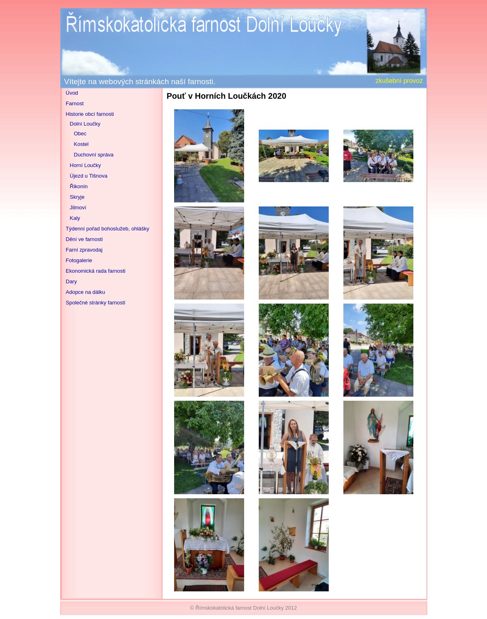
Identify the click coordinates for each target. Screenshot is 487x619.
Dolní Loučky (85, 124)
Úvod (72, 93)
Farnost (75, 103)
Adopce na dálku (85, 292)
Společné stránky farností (96, 303)
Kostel (81, 144)
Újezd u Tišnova (89, 176)
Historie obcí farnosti (90, 114)
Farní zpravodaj (84, 250)
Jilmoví (78, 207)
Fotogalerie (79, 260)
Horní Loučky (85, 165)
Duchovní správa (94, 155)
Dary (71, 281)
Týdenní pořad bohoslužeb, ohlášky (107, 229)
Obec (80, 133)
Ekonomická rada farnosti (96, 271)
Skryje (77, 197)
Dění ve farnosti (84, 239)
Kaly (75, 218)
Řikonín (79, 186)
